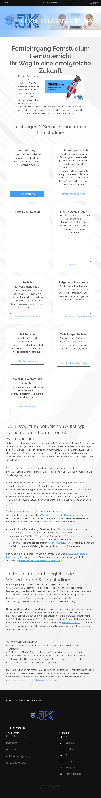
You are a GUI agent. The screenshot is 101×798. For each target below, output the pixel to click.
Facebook (67, 749)
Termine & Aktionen (27, 211)
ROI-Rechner (64, 529)
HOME (6, 3)
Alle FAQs (73, 264)
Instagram (67, 767)
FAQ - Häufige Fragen (73, 211)
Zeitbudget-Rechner (74, 536)
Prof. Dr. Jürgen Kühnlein (17, 736)
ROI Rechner (27, 334)
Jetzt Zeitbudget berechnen (74, 363)
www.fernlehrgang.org (50, 786)
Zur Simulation (27, 406)
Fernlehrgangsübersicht (74, 150)
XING (65, 736)
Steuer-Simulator (55, 543)
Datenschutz (12, 749)
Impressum (11, 743)
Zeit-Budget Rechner (73, 334)
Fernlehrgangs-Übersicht (73, 194)
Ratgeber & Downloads (73, 282)
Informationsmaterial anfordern (43, 680)
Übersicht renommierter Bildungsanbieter (60, 515)
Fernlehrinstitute (70, 774)
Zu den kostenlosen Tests (27, 316)
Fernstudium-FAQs (71, 622)
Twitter (65, 755)
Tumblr (65, 761)
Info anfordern (27, 194)
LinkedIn (66, 743)
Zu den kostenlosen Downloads (75, 316)
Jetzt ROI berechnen (27, 361)
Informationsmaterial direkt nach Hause (39, 560)
